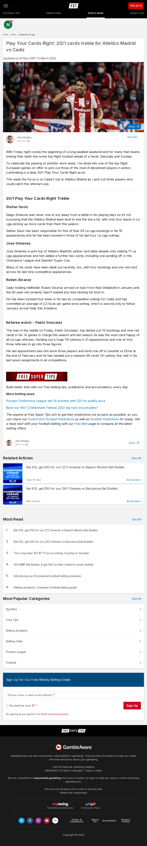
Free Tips (12, 619)
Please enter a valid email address (30, 695)
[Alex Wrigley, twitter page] (18, 139)
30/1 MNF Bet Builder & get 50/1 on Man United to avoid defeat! (53, 564)
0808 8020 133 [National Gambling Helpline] (54, 770)
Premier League (16, 652)
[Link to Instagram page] (38, 820)
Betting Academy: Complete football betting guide (45, 587)
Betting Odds (14, 641)
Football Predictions (104, 419)
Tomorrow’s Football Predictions (50, 419)
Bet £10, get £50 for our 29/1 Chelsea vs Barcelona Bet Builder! (53, 541)
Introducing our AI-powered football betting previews (47, 576)
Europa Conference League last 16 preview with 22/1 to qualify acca (55, 401)
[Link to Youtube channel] (47, 820)
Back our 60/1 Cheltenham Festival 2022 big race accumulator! (52, 408)
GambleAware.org (21, 755)
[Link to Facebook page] (30, 820)
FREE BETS (136, 5)
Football (11, 662)
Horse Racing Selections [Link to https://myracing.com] (60, 804)
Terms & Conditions (76, 821)
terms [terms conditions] (44, 714)
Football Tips (11, 13)
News (13, 34)
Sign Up (132, 706)
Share (132, 126)
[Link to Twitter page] (21, 820)
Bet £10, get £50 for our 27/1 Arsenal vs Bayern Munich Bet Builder (56, 530)
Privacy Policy (125, 821)
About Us (95, 821)
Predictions (54, 13)
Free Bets (80, 424)
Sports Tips (137, 13)
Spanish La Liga (27, 34)
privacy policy (61, 714)
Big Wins (11, 609)
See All (136, 458)
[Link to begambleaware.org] (73, 747)
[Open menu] (5, 5)
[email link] (55, 820)
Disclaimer (109, 821)
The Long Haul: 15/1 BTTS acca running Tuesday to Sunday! (51, 553)
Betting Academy (17, 630)
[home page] (73, 5)
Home (5, 34)
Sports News (95, 13)
